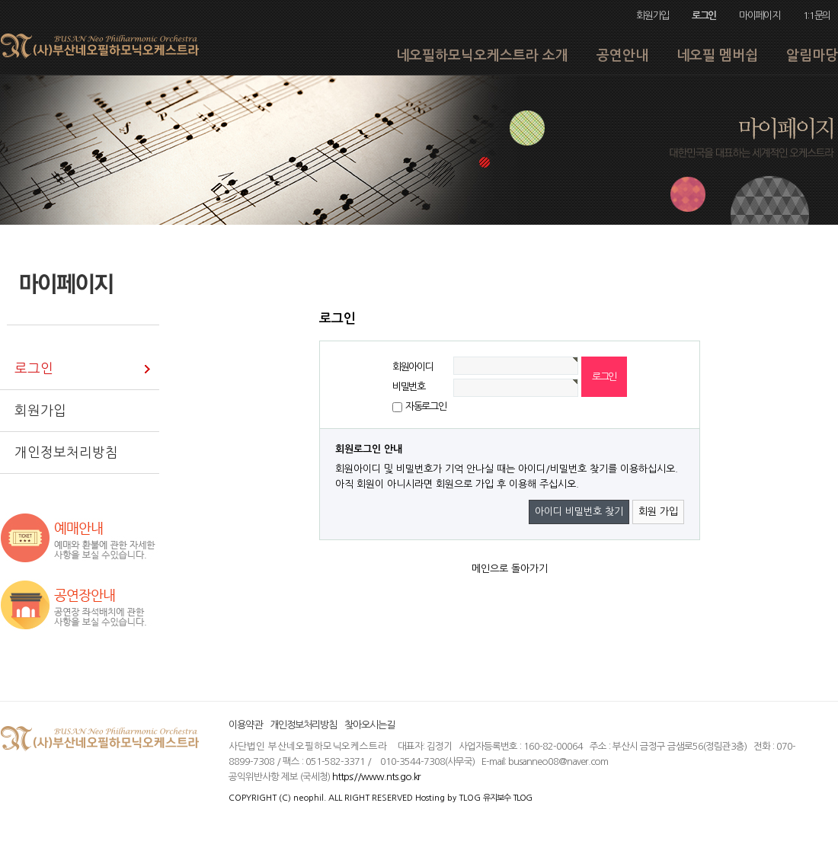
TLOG (470, 797)
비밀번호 (408, 387)
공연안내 (622, 55)
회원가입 (652, 16)
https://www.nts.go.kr (376, 777)
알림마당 (812, 55)
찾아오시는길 (369, 725)
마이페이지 (759, 16)
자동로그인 (425, 406)
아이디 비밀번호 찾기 (579, 512)
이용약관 (245, 725)
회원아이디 (412, 367)
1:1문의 (816, 16)
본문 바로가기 (0, 0)
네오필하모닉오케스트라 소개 (482, 55)
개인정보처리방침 (303, 725)
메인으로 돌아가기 (510, 569)
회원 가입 (658, 512)
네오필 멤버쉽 (717, 55)
